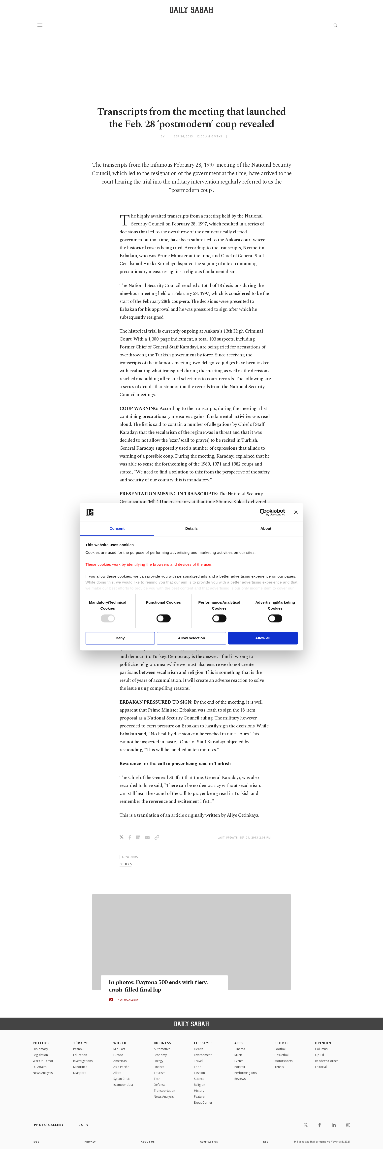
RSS (265, 1141)
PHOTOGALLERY (127, 999)
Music (238, 1055)
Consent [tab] (117, 529)
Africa (117, 1073)
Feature (199, 1096)
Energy (158, 1061)
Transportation (164, 1091)
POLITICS (41, 1043)
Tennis (279, 1067)
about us (148, 1141)
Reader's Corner (326, 1061)
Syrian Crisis (121, 1079)
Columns (321, 1049)
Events (238, 1061)
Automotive (162, 1049)
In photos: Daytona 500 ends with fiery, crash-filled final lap (161, 986)
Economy (160, 1055)
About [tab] (265, 529)
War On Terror (43, 1061)
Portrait (239, 1067)
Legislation (40, 1055)
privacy (90, 1141)
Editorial (321, 1067)
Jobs (36, 1141)
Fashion (199, 1073)
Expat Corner (203, 1102)
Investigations (83, 1061)
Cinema (239, 1049)
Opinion (323, 1043)
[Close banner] (296, 512)
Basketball (282, 1055)
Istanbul (78, 1049)
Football (280, 1049)
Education (80, 1055)
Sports (282, 1043)
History (199, 1091)
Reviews (240, 1079)
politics (125, 864)
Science (199, 1079)
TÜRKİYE (81, 1043)
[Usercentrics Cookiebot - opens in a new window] (263, 512)
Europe (118, 1055)
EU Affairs (39, 1067)
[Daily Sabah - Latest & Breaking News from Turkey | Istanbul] (191, 9)
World (120, 1043)
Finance (159, 1067)
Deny (120, 638)
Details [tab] (191, 529)
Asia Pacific (121, 1067)
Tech (157, 1079)
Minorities (80, 1067)
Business (162, 1043)
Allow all (262, 638)
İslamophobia (123, 1085)
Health (198, 1049)
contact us (209, 1141)
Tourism (159, 1073)
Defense (159, 1085)
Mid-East (119, 1049)
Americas (120, 1061)
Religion (199, 1085)
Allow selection (191, 638)
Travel (198, 1061)
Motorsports (283, 1061)
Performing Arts (245, 1073)
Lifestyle (203, 1043)
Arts (239, 1043)
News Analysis (43, 1073)
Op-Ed (319, 1055)
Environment (203, 1055)
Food (197, 1067)
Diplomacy (40, 1049)
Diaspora (79, 1073)
